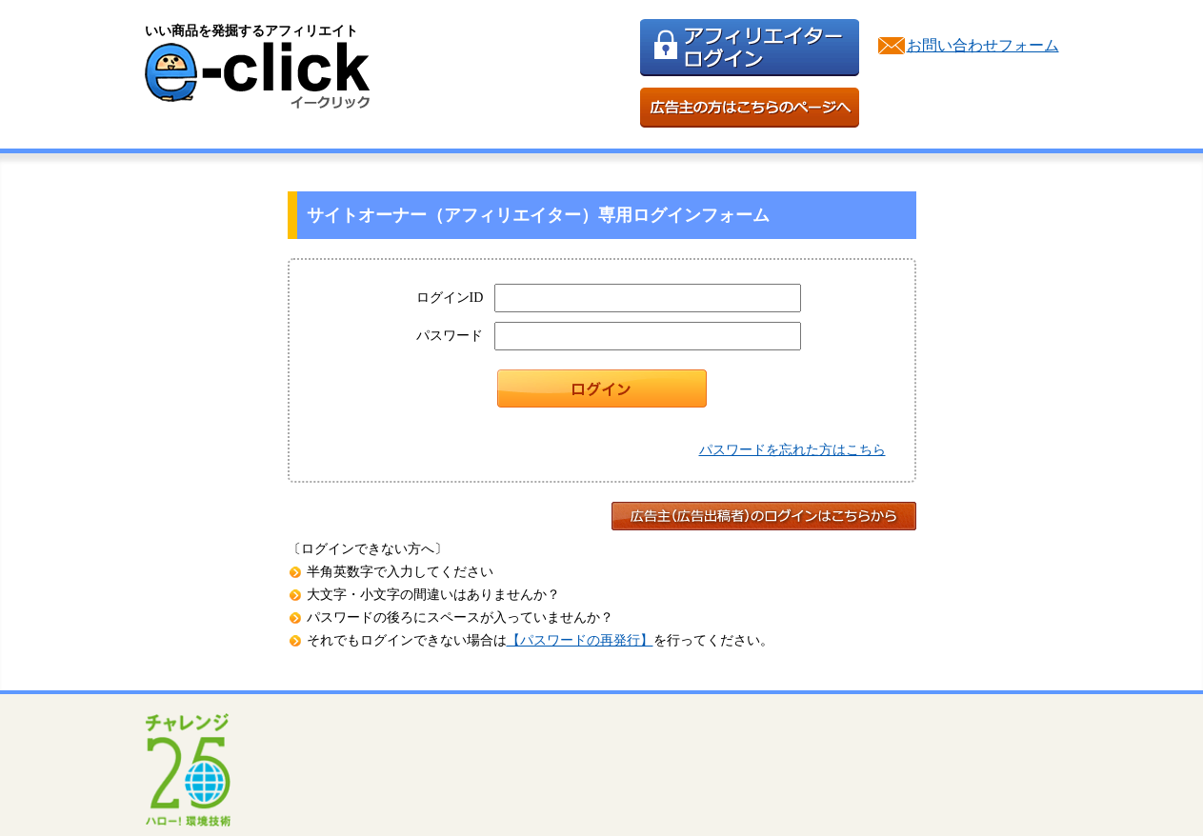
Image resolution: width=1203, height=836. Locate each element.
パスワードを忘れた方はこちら (792, 450)
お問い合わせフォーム (983, 45)
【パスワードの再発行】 (580, 640)
